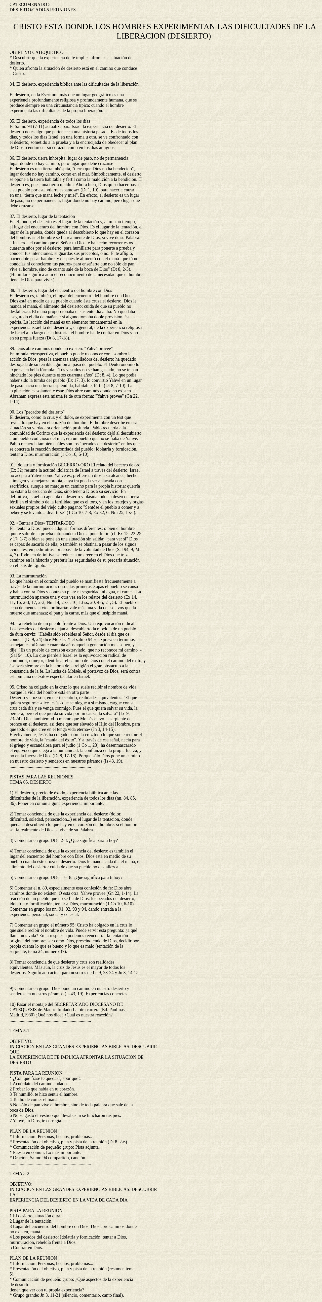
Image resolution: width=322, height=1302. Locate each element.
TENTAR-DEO (60, 523)
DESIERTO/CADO (27, 9)
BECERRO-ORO (74, 464)
